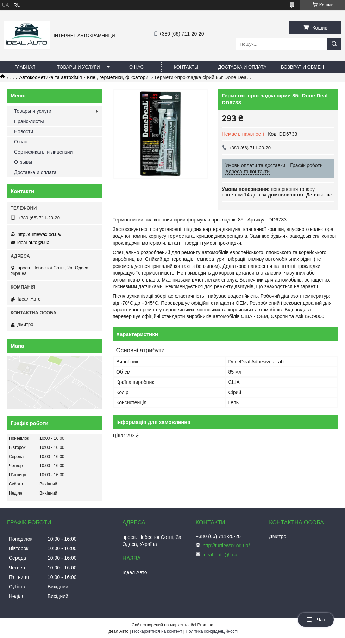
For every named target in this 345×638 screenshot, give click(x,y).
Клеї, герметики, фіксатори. (118, 77)
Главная (25, 67)
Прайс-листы (29, 121)
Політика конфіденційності (212, 631)
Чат (315, 620)
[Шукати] (334, 44)
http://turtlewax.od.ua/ (39, 234)
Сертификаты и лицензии (43, 152)
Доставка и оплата (242, 67)
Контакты (186, 67)
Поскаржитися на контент (157, 631)
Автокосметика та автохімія (50, 77)
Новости (23, 131)
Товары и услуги (78, 67)
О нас (136, 67)
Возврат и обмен (302, 67)
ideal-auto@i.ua (33, 242)
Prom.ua (205, 625)
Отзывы (23, 162)
